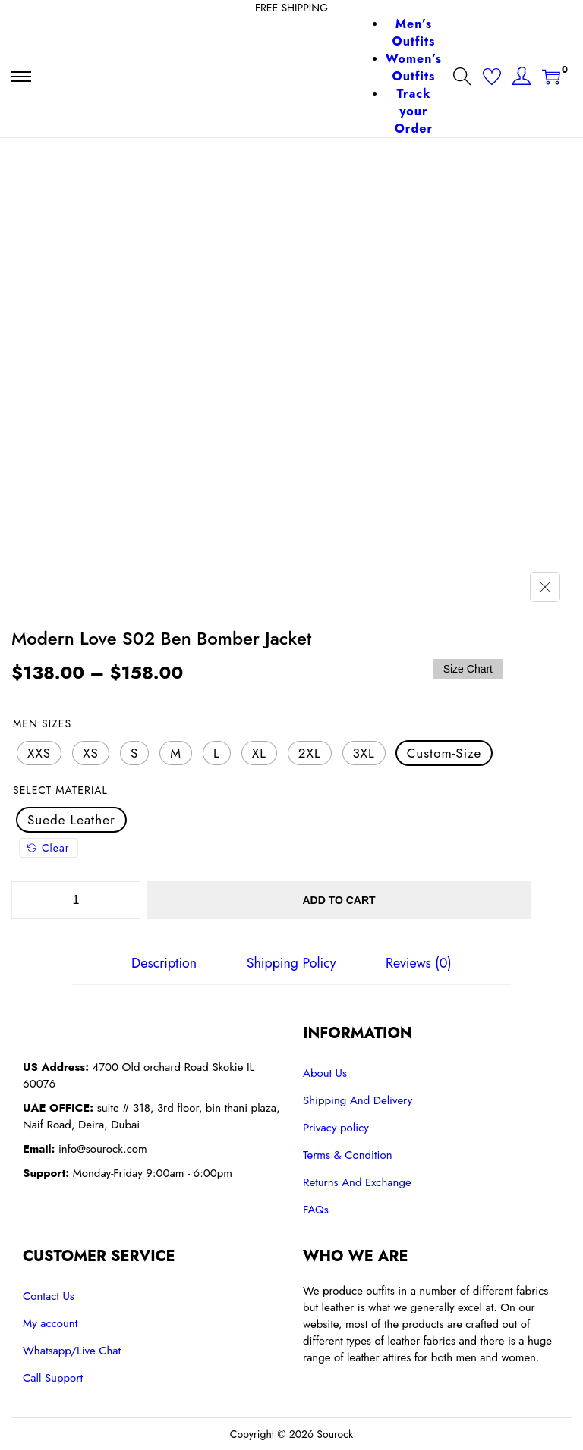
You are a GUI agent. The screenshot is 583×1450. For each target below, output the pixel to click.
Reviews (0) (418, 963)
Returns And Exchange (357, 1182)
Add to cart (342, 900)
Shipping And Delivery (357, 1100)
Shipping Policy (291, 963)
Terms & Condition (347, 1155)
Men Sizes (42, 723)
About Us (325, 1073)
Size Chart (468, 669)
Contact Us (48, 1296)
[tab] (164, 963)
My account (50, 1323)
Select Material (60, 790)
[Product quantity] (76, 900)
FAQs (316, 1209)
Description (164, 963)
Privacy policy (336, 1127)
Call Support (53, 1378)
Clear (48, 847)
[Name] (545, 587)
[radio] (39, 753)
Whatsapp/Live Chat (72, 1350)
